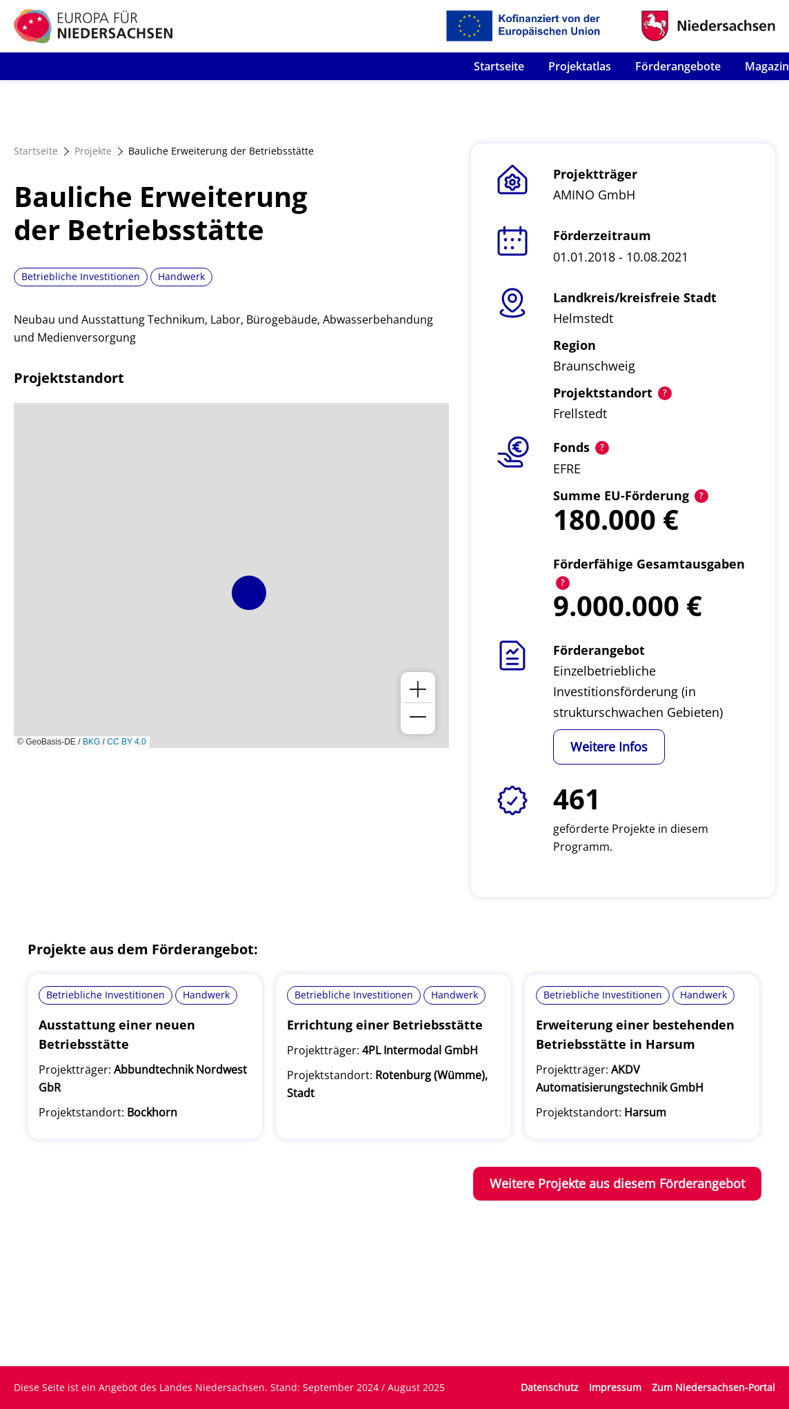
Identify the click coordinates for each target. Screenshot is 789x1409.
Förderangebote (678, 66)
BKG (91, 742)
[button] (249, 592)
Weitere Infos (609, 746)
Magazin (767, 66)
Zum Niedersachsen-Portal (713, 1387)
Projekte (93, 150)
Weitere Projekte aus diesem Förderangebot (617, 1183)
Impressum (615, 1387)
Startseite (499, 66)
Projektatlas (579, 66)
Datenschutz (550, 1387)
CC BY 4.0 (126, 742)
